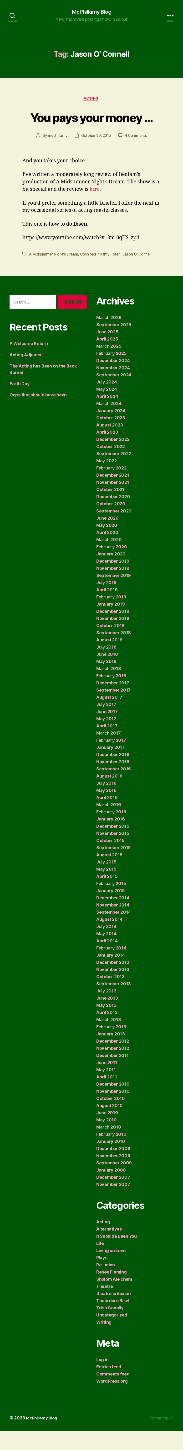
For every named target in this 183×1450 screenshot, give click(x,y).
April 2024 (107, 414)
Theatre (104, 1304)
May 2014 (106, 952)
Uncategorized (111, 1333)
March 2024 (108, 422)
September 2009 (114, 1181)
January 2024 (110, 429)
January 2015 (110, 909)
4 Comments (137, 154)
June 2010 (107, 1131)
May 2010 (106, 1138)
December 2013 (112, 980)
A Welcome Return (29, 361)
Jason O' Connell (138, 272)
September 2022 (113, 472)
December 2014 (112, 916)
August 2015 (109, 873)
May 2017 (106, 737)
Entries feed (108, 1385)
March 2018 (108, 687)
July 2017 (106, 722)
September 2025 (113, 343)
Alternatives (109, 1247)
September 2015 (113, 866)
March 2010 (108, 1145)
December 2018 (112, 629)
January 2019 (110, 622)
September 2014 (113, 930)
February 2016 (111, 830)
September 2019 (113, 594)
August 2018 (109, 658)
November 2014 (112, 923)
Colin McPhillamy (95, 272)
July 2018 (106, 665)
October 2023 (110, 436)
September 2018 (113, 651)
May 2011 (106, 1088)
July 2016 (106, 801)
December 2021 (112, 493)
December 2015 (112, 844)
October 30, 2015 (96, 154)
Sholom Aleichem (114, 1297)
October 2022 (110, 465)
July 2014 (106, 945)
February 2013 (111, 1045)
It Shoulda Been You (116, 1254)
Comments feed (113, 1392)
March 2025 (108, 364)
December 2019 (112, 579)
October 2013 (110, 995)
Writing (104, 1340)
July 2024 (106, 400)
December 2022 (113, 457)
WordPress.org (112, 1399)
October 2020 (110, 522)
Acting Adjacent (26, 373)
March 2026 (108, 336)
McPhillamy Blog (91, 12)
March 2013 (108, 1038)
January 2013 (110, 1052)
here (95, 208)
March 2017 (108, 751)
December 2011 (112, 1074)
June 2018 (107, 672)
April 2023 (107, 450)
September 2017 (113, 708)
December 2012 (112, 1059)
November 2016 (112, 780)
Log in (102, 1378)
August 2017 (109, 715)
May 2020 (106, 543)
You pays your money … (91, 126)
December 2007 (113, 1195)
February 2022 (111, 486)
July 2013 (106, 1009)
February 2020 (111, 565)
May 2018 (106, 679)
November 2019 (112, 586)
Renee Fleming (111, 1290)
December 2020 (113, 515)
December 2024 (113, 379)
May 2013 (106, 1023)
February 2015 (111, 902)
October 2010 (110, 1116)
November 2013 (112, 988)
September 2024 (113, 393)
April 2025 (107, 357)
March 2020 (109, 558)
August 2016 (109, 794)
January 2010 (110, 1159)
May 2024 (106, 407)
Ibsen (117, 272)
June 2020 (107, 536)
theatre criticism (113, 1312)
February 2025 (111, 371)
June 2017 (107, 730)
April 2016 (106, 816)
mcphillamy (56, 154)
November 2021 (112, 500)
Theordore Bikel (112, 1319)
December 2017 (112, 701)
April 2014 (106, 959)
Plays (101, 1276)
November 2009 (113, 1174)
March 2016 (108, 823)
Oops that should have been (38, 413)
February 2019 (111, 615)
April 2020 (107, 551)
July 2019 (106, 601)
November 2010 (113, 1109)
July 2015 (106, 880)
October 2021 (110, 508)
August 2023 (109, 443)
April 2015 (106, 894)
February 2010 (111, 1152)
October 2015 (110, 859)
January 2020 (111, 572)
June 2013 (107, 1016)
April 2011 (106, 1095)
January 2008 (111, 1188)
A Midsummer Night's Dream (54, 272)
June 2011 (106, 1081)
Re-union (105, 1283)
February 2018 (111, 694)
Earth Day (20, 402)
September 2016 (113, 787)
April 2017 (106, 744)
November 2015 (112, 851)
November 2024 (113, 386)
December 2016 (112, 773)
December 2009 (113, 1167)
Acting (91, 99)
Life (100, 1261)
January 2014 (110, 973)
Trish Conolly (110, 1326)
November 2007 (113, 1202)
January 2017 (110, 765)
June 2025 (107, 350)
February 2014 (111, 966)
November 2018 (112, 637)
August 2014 (109, 937)
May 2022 (106, 479)
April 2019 (106, 608)
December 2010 (113, 1102)
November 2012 (112, 1066)
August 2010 (109, 1124)
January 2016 (110, 837)
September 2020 (114, 529)
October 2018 (110, 644)
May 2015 (106, 887)
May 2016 (106, 808)
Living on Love (111, 1269)
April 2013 (106, 1031)
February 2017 (111, 758)
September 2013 (113, 1002)
